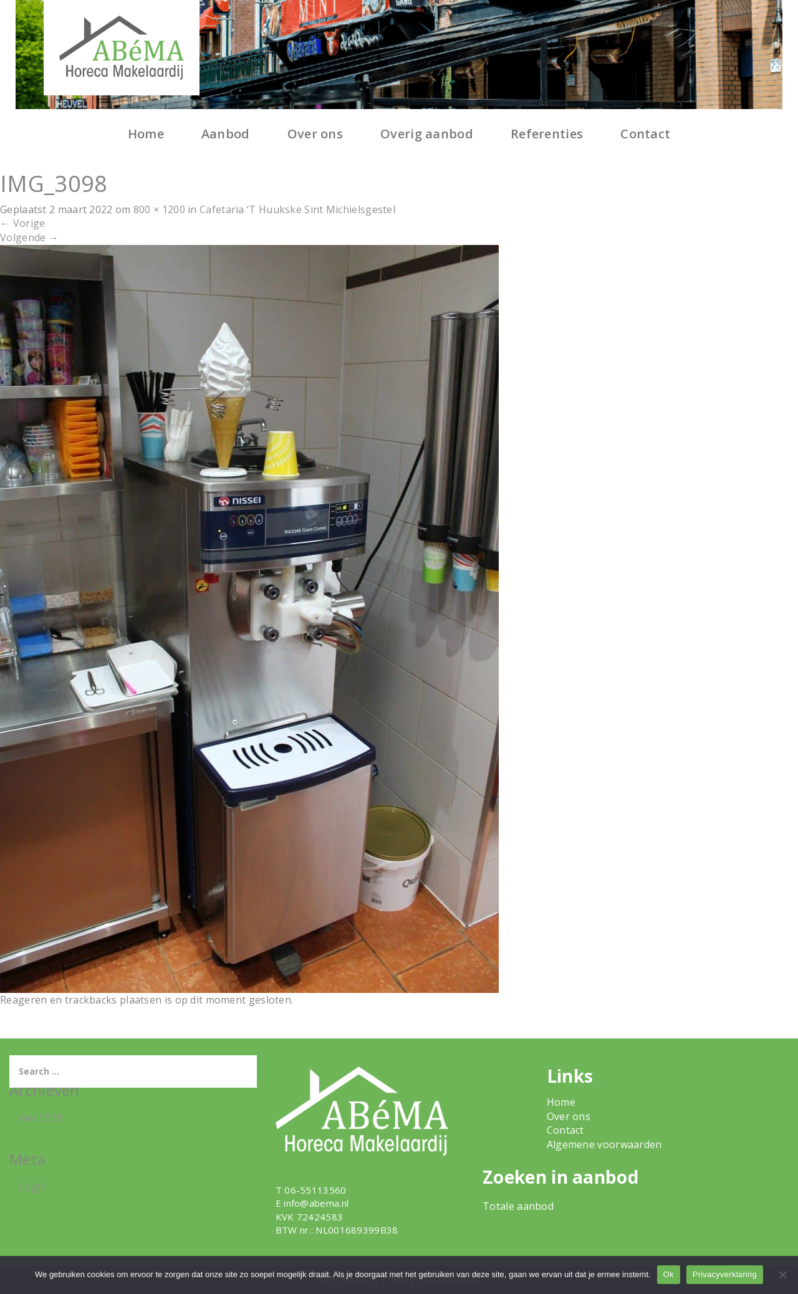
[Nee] (782, 1274)
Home (146, 133)
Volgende (29, 237)
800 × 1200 (159, 209)
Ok (668, 1274)
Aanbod (225, 133)
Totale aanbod (518, 1206)
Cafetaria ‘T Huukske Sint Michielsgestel (297, 209)
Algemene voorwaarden (604, 1144)
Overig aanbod (426, 133)
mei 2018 (40, 1117)
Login (33, 1187)
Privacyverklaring (725, 1274)
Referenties (547, 133)
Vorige (22, 223)
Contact (645, 133)
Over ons (315, 133)
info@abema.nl (316, 1203)
